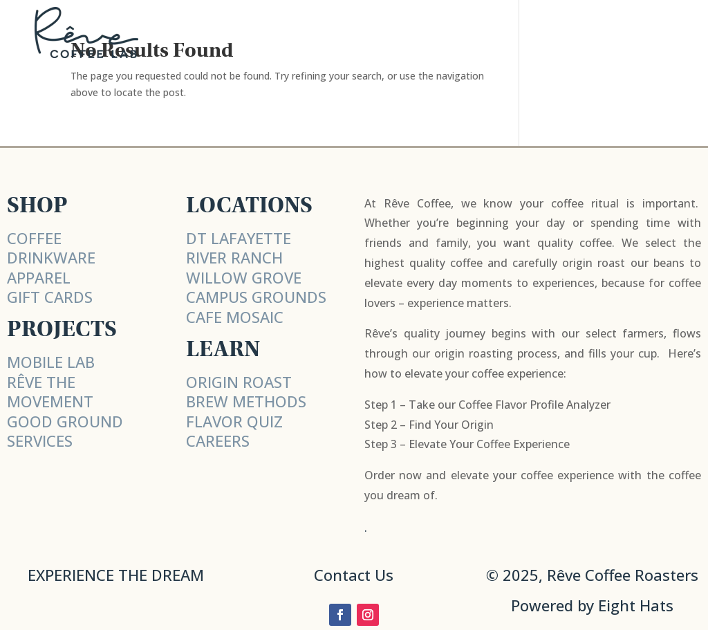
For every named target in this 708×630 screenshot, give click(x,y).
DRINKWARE (51, 257)
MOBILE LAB (51, 361)
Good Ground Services (65, 431)
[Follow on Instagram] (368, 615)
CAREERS (218, 440)
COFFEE (34, 238)
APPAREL (39, 277)
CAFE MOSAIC (234, 316)
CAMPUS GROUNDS (256, 296)
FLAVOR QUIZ (234, 421)
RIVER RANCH (234, 257)
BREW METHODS (246, 401)
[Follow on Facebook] (340, 615)
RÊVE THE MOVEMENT (50, 391)
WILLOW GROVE (243, 277)
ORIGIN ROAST (239, 381)
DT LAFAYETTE (238, 238)
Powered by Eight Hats (592, 605)
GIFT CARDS (50, 296)
